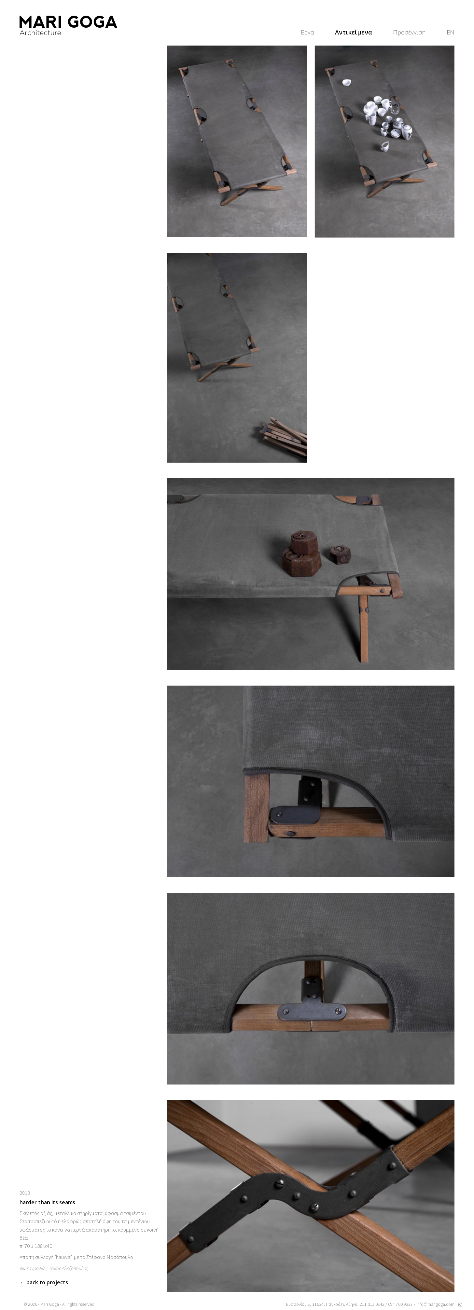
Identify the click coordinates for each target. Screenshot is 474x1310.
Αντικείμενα (353, 32)
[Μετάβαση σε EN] (450, 32)
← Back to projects (44, 1282)
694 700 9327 (400, 1304)
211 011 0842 (372, 1304)
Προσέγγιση (409, 32)
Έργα (307, 32)
